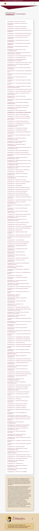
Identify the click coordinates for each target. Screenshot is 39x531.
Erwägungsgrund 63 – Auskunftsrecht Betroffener (16, 183)
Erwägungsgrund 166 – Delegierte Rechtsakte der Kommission (18, 454)
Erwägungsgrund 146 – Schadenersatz (14, 398)
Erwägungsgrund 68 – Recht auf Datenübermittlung (16, 193)
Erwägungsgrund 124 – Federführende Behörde (16, 342)
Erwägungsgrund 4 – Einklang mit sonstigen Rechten (17, 28)
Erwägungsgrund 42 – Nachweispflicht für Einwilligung (17, 128)
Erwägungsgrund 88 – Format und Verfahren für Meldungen (18, 241)
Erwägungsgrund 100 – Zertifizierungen (14, 275)
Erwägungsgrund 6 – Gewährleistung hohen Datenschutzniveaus (19, 33)
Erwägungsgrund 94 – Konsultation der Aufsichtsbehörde (17, 258)
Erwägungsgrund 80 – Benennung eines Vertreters (16, 224)
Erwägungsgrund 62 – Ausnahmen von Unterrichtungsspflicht (18, 181)
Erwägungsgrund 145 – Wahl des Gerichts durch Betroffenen (18, 396)
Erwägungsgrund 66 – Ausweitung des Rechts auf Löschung (18, 189)
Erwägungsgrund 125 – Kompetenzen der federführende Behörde (19, 344)
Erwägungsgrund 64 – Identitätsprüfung (14, 185)
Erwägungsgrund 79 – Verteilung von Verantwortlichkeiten (18, 222)
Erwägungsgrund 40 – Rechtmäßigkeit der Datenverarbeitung (18, 123)
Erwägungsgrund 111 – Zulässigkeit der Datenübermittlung (18, 307)
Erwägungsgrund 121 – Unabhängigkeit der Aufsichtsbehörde (18, 336)
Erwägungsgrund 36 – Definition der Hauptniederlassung (17, 114)
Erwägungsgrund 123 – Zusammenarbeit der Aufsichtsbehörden (19, 340)
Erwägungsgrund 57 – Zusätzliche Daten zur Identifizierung (18, 169)
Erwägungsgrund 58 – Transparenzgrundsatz (15, 171)
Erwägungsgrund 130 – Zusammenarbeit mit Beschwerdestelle (18, 358)
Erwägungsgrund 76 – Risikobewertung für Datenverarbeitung (18, 214)
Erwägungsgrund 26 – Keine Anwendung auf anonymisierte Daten (19, 89)
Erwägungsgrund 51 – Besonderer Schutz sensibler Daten (17, 152)
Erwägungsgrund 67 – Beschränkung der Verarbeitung (17, 191)
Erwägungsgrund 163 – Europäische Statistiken (16, 446)
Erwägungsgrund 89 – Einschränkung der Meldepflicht (17, 243)
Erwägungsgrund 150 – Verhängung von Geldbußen (16, 407)
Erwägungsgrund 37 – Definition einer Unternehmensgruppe (18, 116)
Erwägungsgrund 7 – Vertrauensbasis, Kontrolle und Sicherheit (18, 35)
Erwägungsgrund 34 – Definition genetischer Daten (16, 110)
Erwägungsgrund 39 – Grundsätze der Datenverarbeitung (17, 121)
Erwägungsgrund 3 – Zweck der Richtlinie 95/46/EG (16, 26)
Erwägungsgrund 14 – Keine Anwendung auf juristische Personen (19, 55)
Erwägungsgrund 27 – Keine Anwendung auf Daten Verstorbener (19, 91)
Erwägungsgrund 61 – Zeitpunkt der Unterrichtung (16, 179)
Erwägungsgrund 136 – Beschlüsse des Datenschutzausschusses (19, 373)
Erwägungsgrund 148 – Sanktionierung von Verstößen (17, 403)
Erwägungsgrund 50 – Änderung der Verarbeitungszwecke (18, 150)
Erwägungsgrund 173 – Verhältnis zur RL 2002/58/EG (17, 471)
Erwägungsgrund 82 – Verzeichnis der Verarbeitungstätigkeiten (19, 228)
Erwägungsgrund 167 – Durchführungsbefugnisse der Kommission (19, 456)
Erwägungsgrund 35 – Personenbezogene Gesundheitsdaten (19, 112)
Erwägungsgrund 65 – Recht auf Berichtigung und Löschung (18, 187)
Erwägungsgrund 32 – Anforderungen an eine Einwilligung (18, 105)
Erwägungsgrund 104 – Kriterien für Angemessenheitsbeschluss (19, 286)
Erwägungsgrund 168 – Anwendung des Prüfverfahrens (17, 458)
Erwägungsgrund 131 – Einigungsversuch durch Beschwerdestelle (19, 360)
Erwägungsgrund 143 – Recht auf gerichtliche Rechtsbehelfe (18, 391)
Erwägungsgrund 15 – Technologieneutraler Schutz (16, 57)
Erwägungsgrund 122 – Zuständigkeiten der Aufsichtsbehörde (18, 338)
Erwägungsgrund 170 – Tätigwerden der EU (15, 463)
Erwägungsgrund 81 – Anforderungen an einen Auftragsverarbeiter (19, 226)
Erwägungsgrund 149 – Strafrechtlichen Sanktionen (16, 405)
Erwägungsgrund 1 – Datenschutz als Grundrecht (16, 21)
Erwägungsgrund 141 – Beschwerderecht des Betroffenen (17, 386)
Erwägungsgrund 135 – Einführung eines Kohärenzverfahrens (18, 371)
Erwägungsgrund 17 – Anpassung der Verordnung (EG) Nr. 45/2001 (19, 62)
